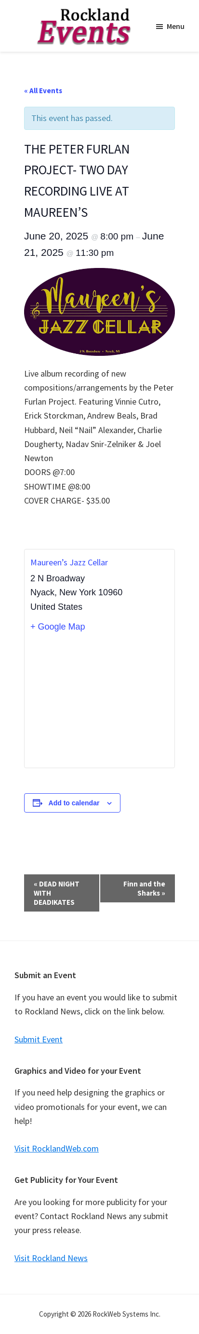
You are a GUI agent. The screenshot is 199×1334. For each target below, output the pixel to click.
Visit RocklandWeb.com (56, 1148)
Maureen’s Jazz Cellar (69, 562)
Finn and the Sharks (144, 888)
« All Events (43, 90)
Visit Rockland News (51, 1258)
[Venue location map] (99, 700)
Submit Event (38, 1039)
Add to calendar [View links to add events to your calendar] (74, 803)
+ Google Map (57, 627)
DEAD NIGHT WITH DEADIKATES (57, 893)
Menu (176, 26)
